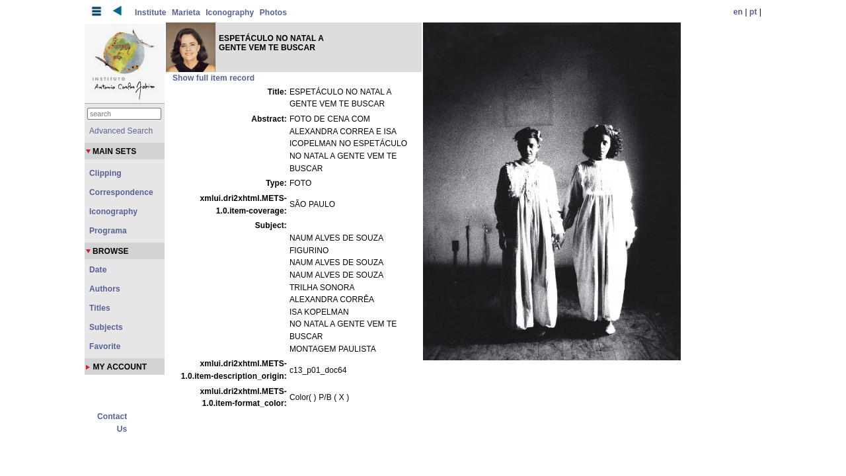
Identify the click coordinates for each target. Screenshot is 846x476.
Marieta (186, 12)
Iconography (230, 12)
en (738, 12)
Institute (151, 12)
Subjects (106, 327)
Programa (108, 230)
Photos (273, 12)
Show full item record (213, 78)
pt (753, 12)
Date (97, 269)
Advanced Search (121, 131)
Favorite (104, 346)
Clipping (105, 173)
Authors (104, 289)
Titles (99, 308)
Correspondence (121, 192)
